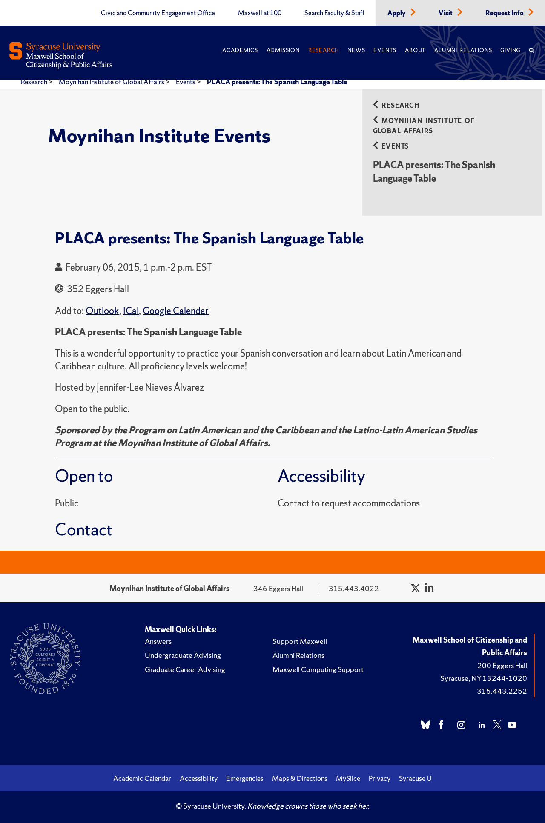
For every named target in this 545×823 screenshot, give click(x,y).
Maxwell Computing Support (318, 669)
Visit (446, 13)
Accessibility (199, 778)
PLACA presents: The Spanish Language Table (277, 81)
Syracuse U (415, 778)
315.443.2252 (502, 691)
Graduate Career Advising (185, 669)
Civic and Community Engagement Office (158, 13)
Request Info (505, 13)
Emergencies (245, 778)
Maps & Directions (299, 778)
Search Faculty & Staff (334, 13)
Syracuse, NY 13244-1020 (483, 678)
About (415, 50)
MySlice (348, 778)
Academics (240, 50)
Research (323, 50)
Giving (510, 50)
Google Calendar (176, 311)
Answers (158, 641)
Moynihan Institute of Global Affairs (112, 81)
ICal (131, 311)
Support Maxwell (299, 641)
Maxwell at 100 (259, 13)
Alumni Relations (463, 50)
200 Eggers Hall (502, 665)
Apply (397, 13)
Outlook (102, 311)
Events (384, 50)
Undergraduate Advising (183, 655)
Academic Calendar (142, 778)
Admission (283, 50)
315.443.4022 (354, 588)
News (356, 50)
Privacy (379, 778)
